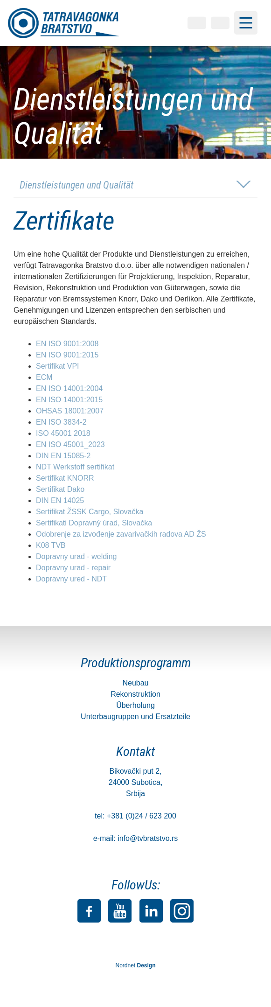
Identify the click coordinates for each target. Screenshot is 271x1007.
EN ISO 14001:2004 (69, 389)
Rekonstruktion (135, 695)
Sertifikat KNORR (65, 479)
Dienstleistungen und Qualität (76, 185)
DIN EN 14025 (60, 501)
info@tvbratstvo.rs (148, 839)
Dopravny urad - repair (73, 568)
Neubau (135, 683)
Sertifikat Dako (60, 490)
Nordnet (135, 966)
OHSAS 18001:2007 (70, 411)
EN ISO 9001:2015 (67, 355)
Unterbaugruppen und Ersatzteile (135, 717)
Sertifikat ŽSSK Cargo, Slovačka (89, 512)
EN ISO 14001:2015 (69, 400)
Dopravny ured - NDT (71, 579)
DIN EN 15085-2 (63, 456)
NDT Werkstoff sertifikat (75, 467)
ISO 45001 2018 (63, 434)
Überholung (135, 706)
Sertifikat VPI (57, 367)
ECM (44, 378)
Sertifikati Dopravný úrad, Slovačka (94, 523)
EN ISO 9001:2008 (67, 344)
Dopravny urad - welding (76, 557)
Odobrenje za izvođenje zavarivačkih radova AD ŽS (121, 534)
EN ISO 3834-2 (61, 423)
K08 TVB (51, 546)
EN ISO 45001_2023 (70, 445)
